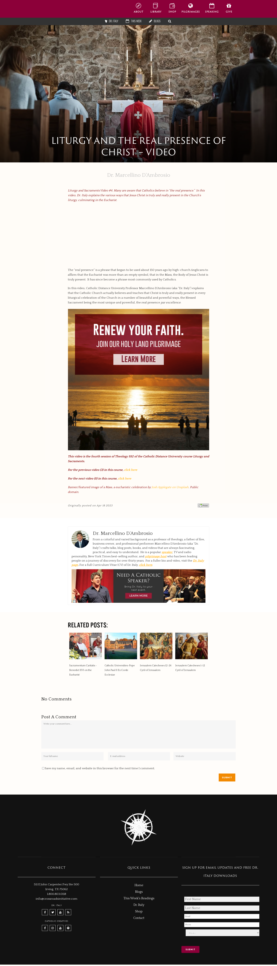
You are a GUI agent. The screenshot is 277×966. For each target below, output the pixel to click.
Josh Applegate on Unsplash (170, 487)
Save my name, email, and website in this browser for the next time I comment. (100, 768)
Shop (139, 911)
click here (130, 470)
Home (138, 885)
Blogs (157, 21)
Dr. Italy (113, 21)
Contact (138, 918)
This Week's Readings (138, 898)
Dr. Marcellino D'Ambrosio (138, 175)
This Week (136, 21)
